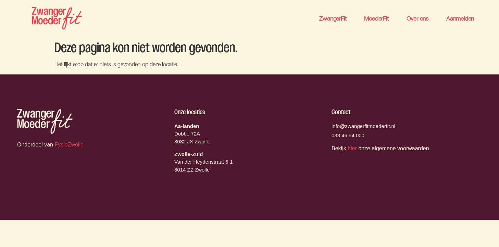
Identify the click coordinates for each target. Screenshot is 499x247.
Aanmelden (460, 18)
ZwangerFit (332, 18)
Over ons (417, 18)
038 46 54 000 (348, 135)
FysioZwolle (68, 145)
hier (352, 148)
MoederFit (376, 18)
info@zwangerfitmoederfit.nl (363, 126)
